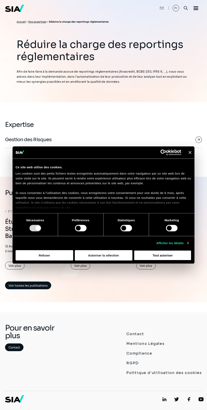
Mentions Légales (145, 343)
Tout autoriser (163, 255)
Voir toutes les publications (28, 285)
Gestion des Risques (28, 140)
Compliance (139, 353)
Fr (175, 8)
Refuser (44, 255)
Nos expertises (37, 21)
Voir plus (14, 266)
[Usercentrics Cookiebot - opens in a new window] (163, 152)
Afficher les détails (170, 243)
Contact (14, 347)
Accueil (21, 21)
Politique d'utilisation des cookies (164, 373)
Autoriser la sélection (103, 255)
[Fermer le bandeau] (190, 152)
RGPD (132, 363)
